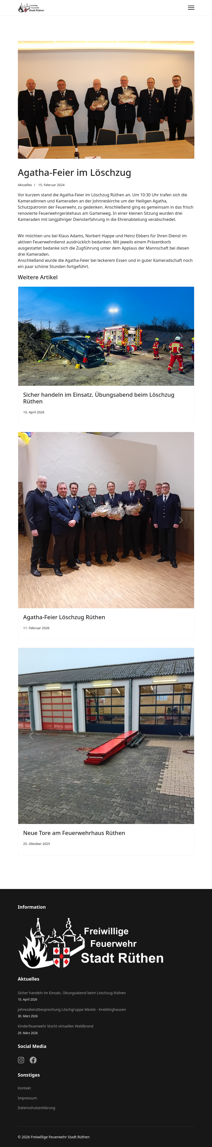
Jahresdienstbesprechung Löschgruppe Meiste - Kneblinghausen (106, 1013)
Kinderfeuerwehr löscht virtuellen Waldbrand (106, 1029)
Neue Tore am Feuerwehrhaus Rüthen (74, 833)
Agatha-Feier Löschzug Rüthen (64, 617)
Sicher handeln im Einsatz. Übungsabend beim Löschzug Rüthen (99, 398)
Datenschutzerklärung (36, 1107)
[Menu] (191, 7)
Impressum (27, 1098)
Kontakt (24, 1088)
